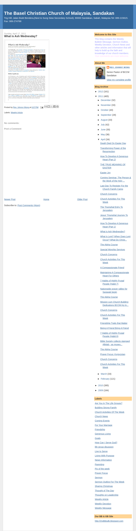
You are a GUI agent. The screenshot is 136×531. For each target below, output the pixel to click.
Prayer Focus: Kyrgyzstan (112, 354)
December (106, 100)
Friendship (100, 429)
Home (46, 199)
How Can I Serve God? (106, 442)
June (103, 129)
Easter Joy (105, 172)
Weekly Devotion (103, 504)
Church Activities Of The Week (109, 412)
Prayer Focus (101, 473)
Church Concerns (108, 194)
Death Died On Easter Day (113, 143)
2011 (101, 96)
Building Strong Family (106, 407)
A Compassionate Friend (112, 267)
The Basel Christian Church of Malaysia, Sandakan (59, 13)
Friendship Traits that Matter (113, 323)
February (105, 379)
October (105, 110)
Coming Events (102, 420)
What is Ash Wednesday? (112, 231)
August (104, 120)
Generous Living (103, 434)
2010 (101, 385)
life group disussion (104, 447)
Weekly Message (103, 508)
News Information (103, 460)
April (103, 139)
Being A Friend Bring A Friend (114, 328)
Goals (98, 438)
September (106, 115)
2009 (101, 390)
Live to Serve (101, 451)
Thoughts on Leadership (106, 495)
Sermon (99, 477)
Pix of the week (102, 469)
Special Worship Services (112, 249)
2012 (101, 91)
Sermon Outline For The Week (109, 482)
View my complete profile (119, 80)
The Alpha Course (109, 244)
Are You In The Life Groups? (108, 403)
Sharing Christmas (104, 486)
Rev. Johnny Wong (120, 67)
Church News (101, 416)
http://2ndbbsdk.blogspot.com (109, 521)
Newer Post (9, 199)
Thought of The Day (104, 490)
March (104, 374)
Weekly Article (17, 113)
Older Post (82, 199)
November (106, 105)
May (103, 134)
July (103, 124)
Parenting (99, 464)
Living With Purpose (104, 455)
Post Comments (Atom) (29, 205)
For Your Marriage (103, 425)
